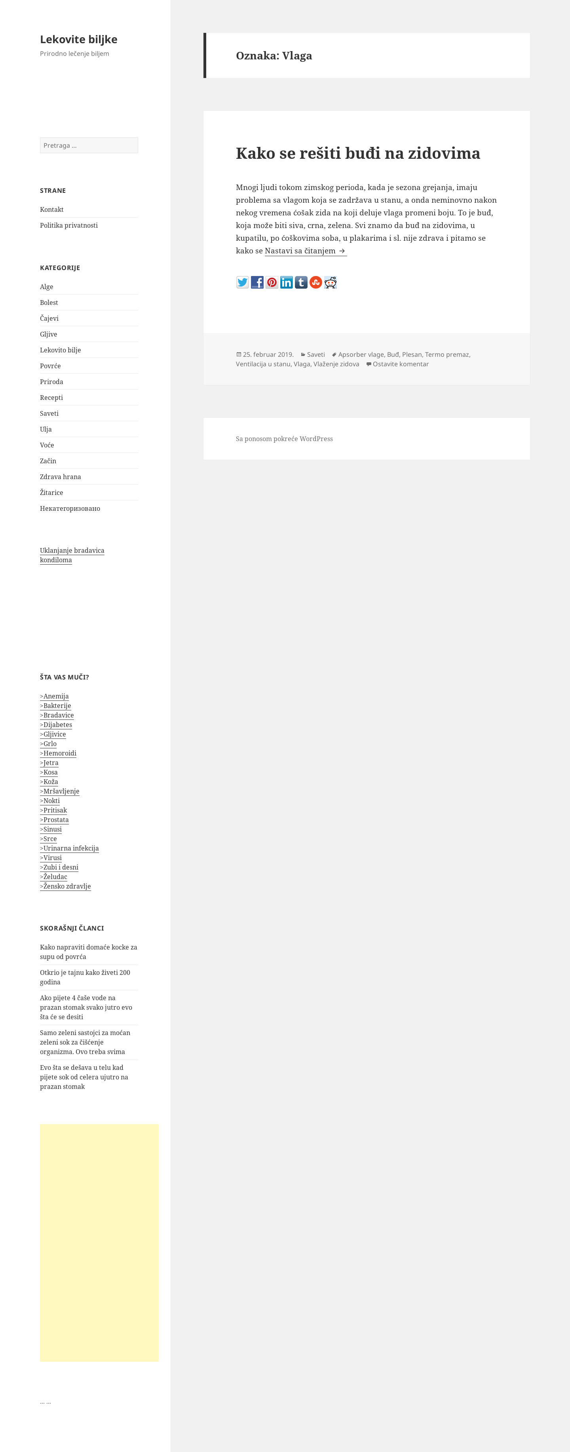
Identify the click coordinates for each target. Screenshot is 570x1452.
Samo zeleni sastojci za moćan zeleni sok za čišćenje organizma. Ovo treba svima (85, 1042)
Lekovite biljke (79, 39)
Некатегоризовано (70, 508)
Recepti (51, 397)
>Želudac (53, 876)
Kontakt (52, 209)
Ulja (46, 429)
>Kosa (49, 772)
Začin (48, 461)
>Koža (49, 781)
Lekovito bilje (60, 350)
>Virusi (51, 857)
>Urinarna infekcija (69, 848)
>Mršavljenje (60, 791)
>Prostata (54, 819)
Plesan (412, 354)
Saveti (49, 413)
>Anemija (54, 696)
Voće (47, 445)
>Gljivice (53, 734)
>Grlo (48, 743)
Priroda (51, 381)
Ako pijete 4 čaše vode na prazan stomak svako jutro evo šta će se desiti (86, 1007)
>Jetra (49, 762)
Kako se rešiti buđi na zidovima (358, 152)
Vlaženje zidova (336, 364)
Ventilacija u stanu (263, 364)
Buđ (393, 354)
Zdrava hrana (60, 476)
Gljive (48, 334)
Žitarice (51, 492)
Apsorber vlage (361, 354)
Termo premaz (447, 354)
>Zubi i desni (59, 867)
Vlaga (302, 364)
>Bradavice (57, 715)
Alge (46, 286)
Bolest (49, 302)
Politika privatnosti (69, 225)
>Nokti (50, 800)
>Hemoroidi (58, 753)
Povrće (50, 366)
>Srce (48, 838)
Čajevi (49, 318)
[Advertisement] (99, 1243)
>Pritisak (53, 810)
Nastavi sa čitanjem (306, 250)
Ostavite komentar (401, 364)
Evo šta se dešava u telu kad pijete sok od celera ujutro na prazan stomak (84, 1077)
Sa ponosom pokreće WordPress (284, 438)
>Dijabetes (56, 724)
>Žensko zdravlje (65, 886)
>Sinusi (51, 829)
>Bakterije (55, 705)
